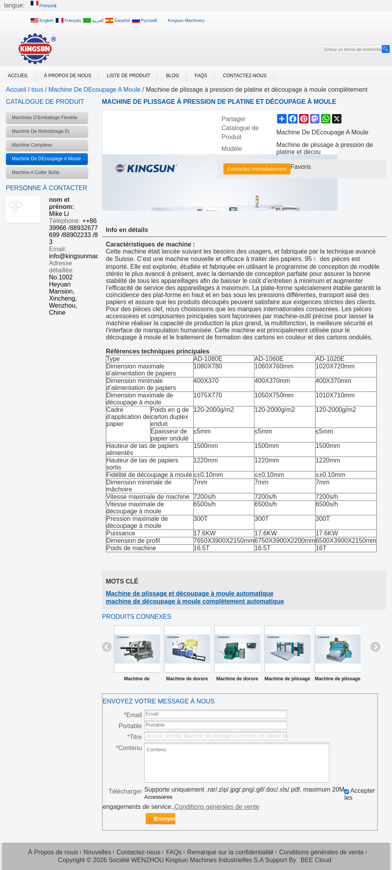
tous (37, 89)
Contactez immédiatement (257, 169)
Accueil (18, 75)
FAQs (201, 75)
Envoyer (164, 819)
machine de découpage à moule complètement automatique (195, 601)
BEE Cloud (316, 860)
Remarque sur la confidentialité (230, 852)
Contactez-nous (245, 75)
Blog (172, 75)
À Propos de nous (67, 75)
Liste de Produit (129, 75)
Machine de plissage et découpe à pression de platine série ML (338, 680)
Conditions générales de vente (216, 806)
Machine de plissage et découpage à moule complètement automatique (287, 680)
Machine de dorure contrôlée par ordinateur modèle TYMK (237, 680)
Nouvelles (97, 852)
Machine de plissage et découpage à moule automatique (190, 593)
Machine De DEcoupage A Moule (95, 89)
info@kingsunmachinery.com (89, 256)
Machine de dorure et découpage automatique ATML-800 (187, 680)
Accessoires (158, 797)
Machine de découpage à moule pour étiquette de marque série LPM (137, 680)
